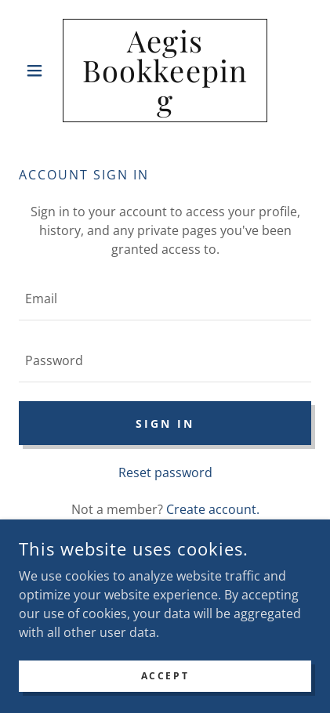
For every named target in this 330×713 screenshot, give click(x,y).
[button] (41, 70)
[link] (165, 70)
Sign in (165, 423)
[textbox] (165, 298)
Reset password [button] (165, 472)
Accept (165, 675)
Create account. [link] (212, 509)
